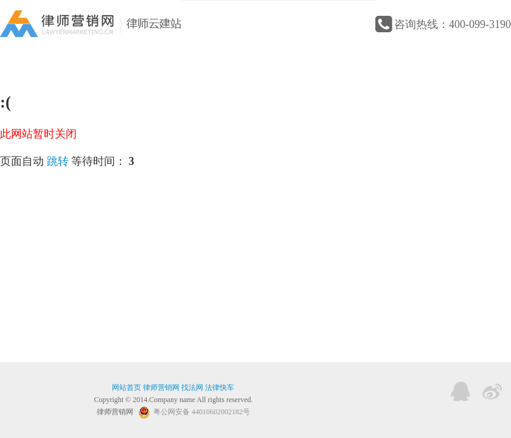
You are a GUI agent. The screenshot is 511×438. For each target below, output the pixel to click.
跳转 (58, 161)
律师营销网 (161, 387)
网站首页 (126, 387)
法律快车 (219, 387)
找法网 (192, 387)
